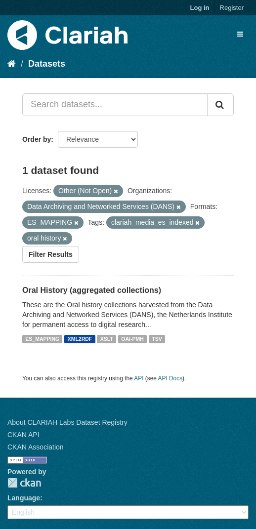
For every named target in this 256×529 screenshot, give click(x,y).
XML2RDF (80, 339)
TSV (157, 339)
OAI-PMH (132, 339)
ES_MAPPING (42, 339)
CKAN (24, 483)
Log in (200, 7)
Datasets (46, 64)
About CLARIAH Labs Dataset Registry (67, 422)
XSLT (106, 339)
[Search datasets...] (115, 104)
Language (23, 498)
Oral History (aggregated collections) (91, 290)
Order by (36, 139)
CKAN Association (35, 447)
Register (232, 7)
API (138, 378)
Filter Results (51, 254)
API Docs (170, 378)
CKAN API (23, 435)
